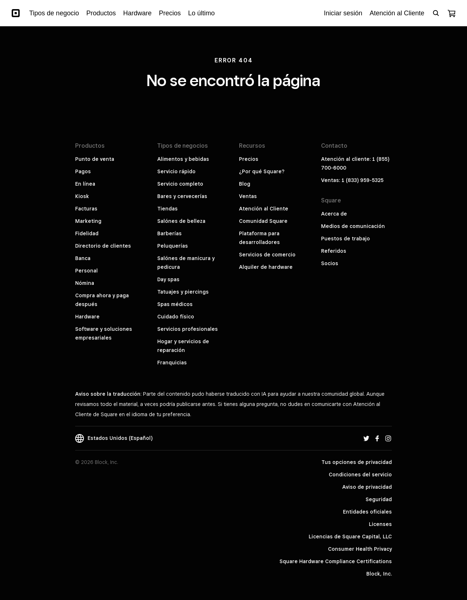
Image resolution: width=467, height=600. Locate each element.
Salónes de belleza (181, 221)
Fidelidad (87, 233)
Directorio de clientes (103, 246)
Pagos (83, 171)
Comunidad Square (263, 221)
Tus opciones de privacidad (356, 462)
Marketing (88, 221)
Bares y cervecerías (182, 196)
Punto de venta (94, 159)
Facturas (86, 209)
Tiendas (167, 209)
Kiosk (82, 196)
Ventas (248, 196)
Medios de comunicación (353, 226)
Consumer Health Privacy (360, 549)
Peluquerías (172, 246)
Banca (82, 258)
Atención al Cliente (263, 209)
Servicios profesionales (187, 329)
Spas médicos (175, 304)
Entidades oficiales (367, 512)
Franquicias (172, 362)
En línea (85, 184)
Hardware (87, 317)
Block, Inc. (379, 574)
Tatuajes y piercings (183, 292)
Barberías (169, 233)
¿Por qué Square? (262, 171)
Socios (329, 263)
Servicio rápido (176, 171)
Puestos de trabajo (345, 238)
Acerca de (334, 214)
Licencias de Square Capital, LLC (350, 536)
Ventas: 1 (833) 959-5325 (352, 180)
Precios (248, 159)
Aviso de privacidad (367, 487)
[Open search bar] (436, 13)
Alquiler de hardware (266, 267)
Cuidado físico (175, 317)
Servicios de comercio (267, 255)
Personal (86, 271)
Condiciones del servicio (360, 474)
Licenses (380, 524)
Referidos (333, 251)
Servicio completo (180, 184)
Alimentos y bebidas (183, 159)
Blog (244, 184)
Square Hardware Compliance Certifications (335, 561)
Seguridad (379, 499)
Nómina (84, 283)
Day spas (168, 279)
